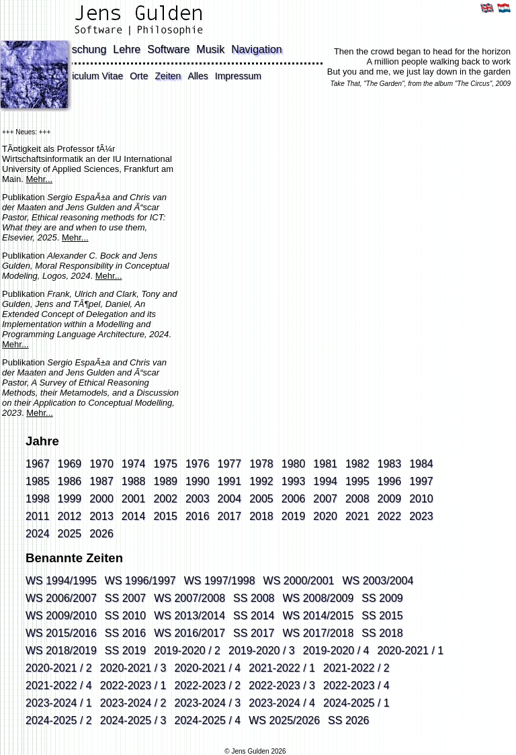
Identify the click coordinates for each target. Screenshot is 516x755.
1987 (101, 481)
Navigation (256, 49)
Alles (197, 76)
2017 (230, 516)
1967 (38, 464)
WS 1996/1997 (140, 580)
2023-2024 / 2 (133, 703)
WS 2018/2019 (61, 650)
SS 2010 (125, 615)
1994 (325, 481)
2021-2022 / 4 (59, 685)
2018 (261, 516)
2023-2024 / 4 (282, 703)
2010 (421, 498)
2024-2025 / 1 (356, 703)
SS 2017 (253, 633)
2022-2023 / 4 (356, 685)
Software (168, 49)
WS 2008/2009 (318, 598)
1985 (38, 481)
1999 (70, 498)
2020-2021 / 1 (411, 650)
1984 (421, 464)
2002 (165, 498)
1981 (325, 464)
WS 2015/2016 (61, 633)
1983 (390, 464)
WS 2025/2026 (284, 720)
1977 (230, 464)
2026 (101, 533)
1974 (134, 464)
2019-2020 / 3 (261, 650)
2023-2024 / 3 (208, 703)
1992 (261, 481)
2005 (261, 498)
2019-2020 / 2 (187, 650)
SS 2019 (125, 650)
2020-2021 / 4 (208, 668)
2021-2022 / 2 (356, 668)
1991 (230, 481)
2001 (134, 498)
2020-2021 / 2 (59, 668)
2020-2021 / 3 (133, 668)
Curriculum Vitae (88, 76)
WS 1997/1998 (219, 580)
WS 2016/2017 (189, 633)
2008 (357, 498)
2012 (70, 516)
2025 (70, 533)
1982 (357, 464)
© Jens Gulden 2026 (255, 751)
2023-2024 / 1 (59, 703)
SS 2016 (125, 633)
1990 (197, 481)
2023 (421, 516)
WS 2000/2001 (299, 580)
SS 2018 (381, 633)
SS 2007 (125, 598)
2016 (197, 516)
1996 (390, 481)
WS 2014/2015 (318, 615)
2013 (101, 516)
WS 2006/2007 (61, 598)
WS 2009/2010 (61, 615)
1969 (70, 464)
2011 (38, 516)
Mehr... (39, 179)
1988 (134, 481)
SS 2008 (253, 598)
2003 (197, 498)
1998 (38, 498)
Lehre (126, 49)
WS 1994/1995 (61, 580)
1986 (70, 481)
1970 (101, 464)
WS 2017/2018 (318, 633)
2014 (134, 516)
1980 (294, 464)
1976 (197, 464)
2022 (390, 516)
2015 (165, 516)
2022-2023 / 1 (133, 685)
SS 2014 (253, 615)
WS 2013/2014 (189, 615)
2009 (390, 498)
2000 (101, 498)
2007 (325, 498)
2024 (38, 533)
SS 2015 (381, 615)
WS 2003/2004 (377, 580)
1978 (261, 464)
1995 (357, 481)
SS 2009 (381, 598)
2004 (230, 498)
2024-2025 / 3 (133, 720)
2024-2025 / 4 (208, 720)
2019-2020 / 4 (336, 650)
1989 (165, 481)
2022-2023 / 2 (208, 685)
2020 (325, 516)
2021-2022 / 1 (282, 668)
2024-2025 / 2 (59, 720)
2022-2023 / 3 (282, 685)
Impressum (238, 76)
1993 (294, 481)
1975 (165, 464)
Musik (210, 49)
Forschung (81, 49)
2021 (357, 516)
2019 (294, 516)
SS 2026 (348, 720)
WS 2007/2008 (189, 598)
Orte (139, 76)
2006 (294, 498)
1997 (421, 481)
